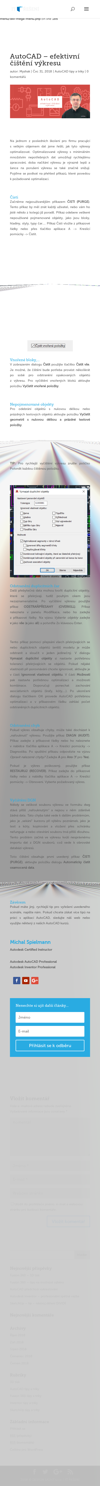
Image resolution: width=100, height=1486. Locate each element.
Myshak (24, 71)
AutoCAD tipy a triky (69, 71)
